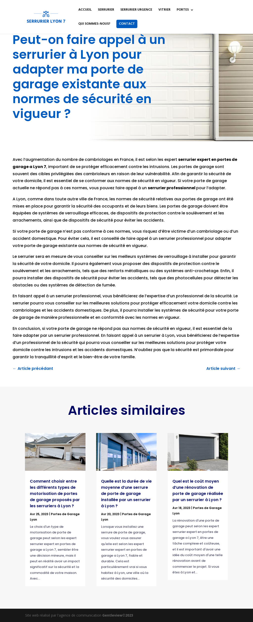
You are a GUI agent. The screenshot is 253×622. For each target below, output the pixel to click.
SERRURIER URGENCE (136, 10)
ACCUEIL (85, 10)
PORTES (183, 10)
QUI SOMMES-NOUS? (94, 24)
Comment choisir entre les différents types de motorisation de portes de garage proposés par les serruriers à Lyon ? (55, 493)
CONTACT (127, 24)
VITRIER (164, 10)
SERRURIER (106, 10)
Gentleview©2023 (117, 615)
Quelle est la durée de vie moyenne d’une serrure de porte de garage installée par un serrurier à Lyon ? (126, 493)
